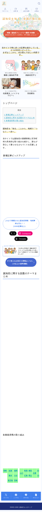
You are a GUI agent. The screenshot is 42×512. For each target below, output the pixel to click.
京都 (39, 471)
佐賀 (10, 471)
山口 (21, 473)
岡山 (30, 475)
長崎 (5, 471)
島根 (26, 471)
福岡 (15, 471)
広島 (26, 475)
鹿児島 (10, 480)
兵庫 (34, 473)
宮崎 (15, 480)
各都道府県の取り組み (14, 121)
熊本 (10, 475)
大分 (15, 475)
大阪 (39, 475)
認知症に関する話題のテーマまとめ (19, 118)
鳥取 (30, 471)
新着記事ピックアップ (14, 115)
